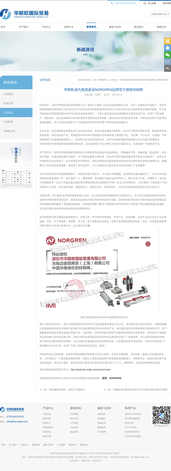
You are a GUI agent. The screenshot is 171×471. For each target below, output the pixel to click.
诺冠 (104, 378)
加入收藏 (152, 3)
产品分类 (47, 414)
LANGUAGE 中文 (159, 14)
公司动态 (8, 112)
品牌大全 (69, 26)
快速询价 (101, 414)
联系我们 (139, 26)
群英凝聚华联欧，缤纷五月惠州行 (67, 389)
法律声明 (74, 461)
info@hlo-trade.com (17, 421)
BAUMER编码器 (132, 418)
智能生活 (161, 26)
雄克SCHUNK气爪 (133, 414)
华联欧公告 (9, 131)
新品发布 (74, 432)
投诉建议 (101, 418)
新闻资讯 (91, 26)
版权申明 (85, 461)
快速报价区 (48, 427)
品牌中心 (47, 423)
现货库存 (47, 432)
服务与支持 (115, 26)
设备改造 (101, 423)
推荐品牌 (47, 418)
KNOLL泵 (129, 423)
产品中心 (46, 26)
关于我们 (23, 26)
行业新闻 (8, 94)
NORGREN (115, 378)
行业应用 (101, 432)
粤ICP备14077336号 (110, 453)
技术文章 (8, 103)
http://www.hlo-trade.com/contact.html (90, 369)
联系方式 (97, 461)
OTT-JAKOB (130, 427)
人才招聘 (61, 445)
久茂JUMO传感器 (133, 436)
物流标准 (101, 427)
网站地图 (167, 3)
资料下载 (47, 436)
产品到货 (8, 121)
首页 (3, 26)
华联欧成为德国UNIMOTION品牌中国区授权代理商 (140, 389)
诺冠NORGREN (132, 432)
